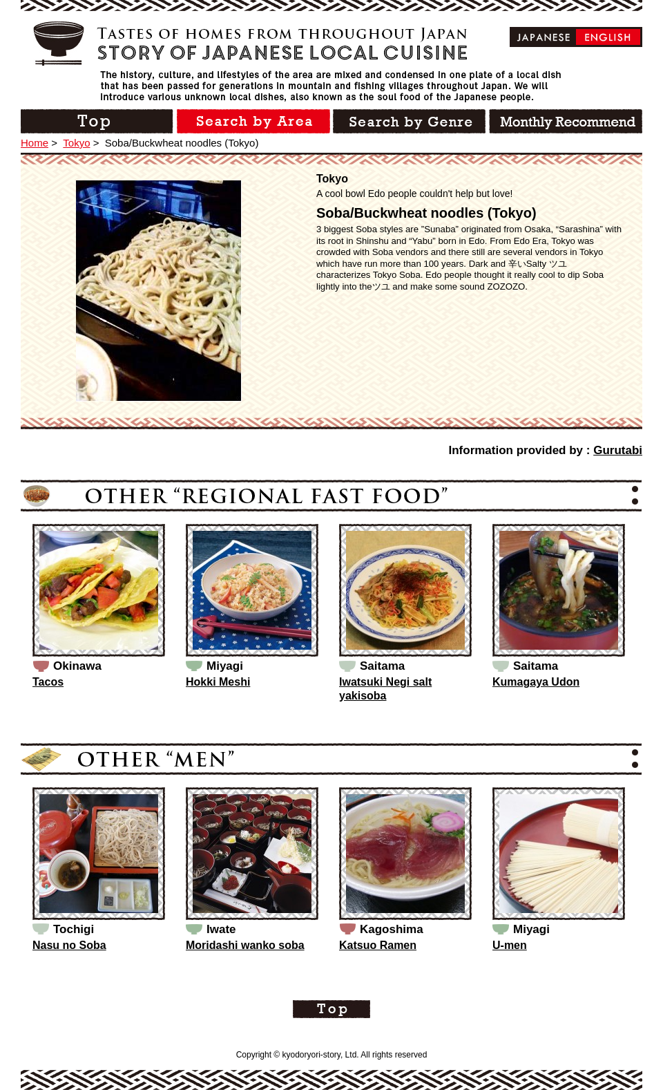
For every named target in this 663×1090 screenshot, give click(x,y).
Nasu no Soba (69, 945)
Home (34, 143)
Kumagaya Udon (535, 682)
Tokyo (76, 143)
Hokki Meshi (218, 682)
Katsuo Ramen (377, 945)
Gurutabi (617, 450)
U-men (509, 945)
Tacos (48, 682)
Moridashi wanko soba (245, 945)
